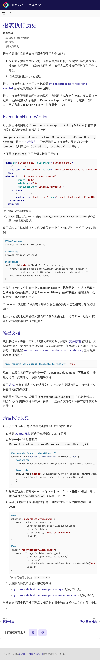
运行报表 (8, 621)
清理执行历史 (12, 46)
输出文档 (9, 42)
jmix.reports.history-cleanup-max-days (38, 589)
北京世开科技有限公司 (31, 653)
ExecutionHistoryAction (17, 38)
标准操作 (30, 142)
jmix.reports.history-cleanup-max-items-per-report (46, 595)
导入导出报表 (88, 621)
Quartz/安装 (22, 433)
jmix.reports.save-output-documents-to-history (53, 350)
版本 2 (35, 5)
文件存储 (75, 341)
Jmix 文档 (13, 5)
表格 (12, 384)
